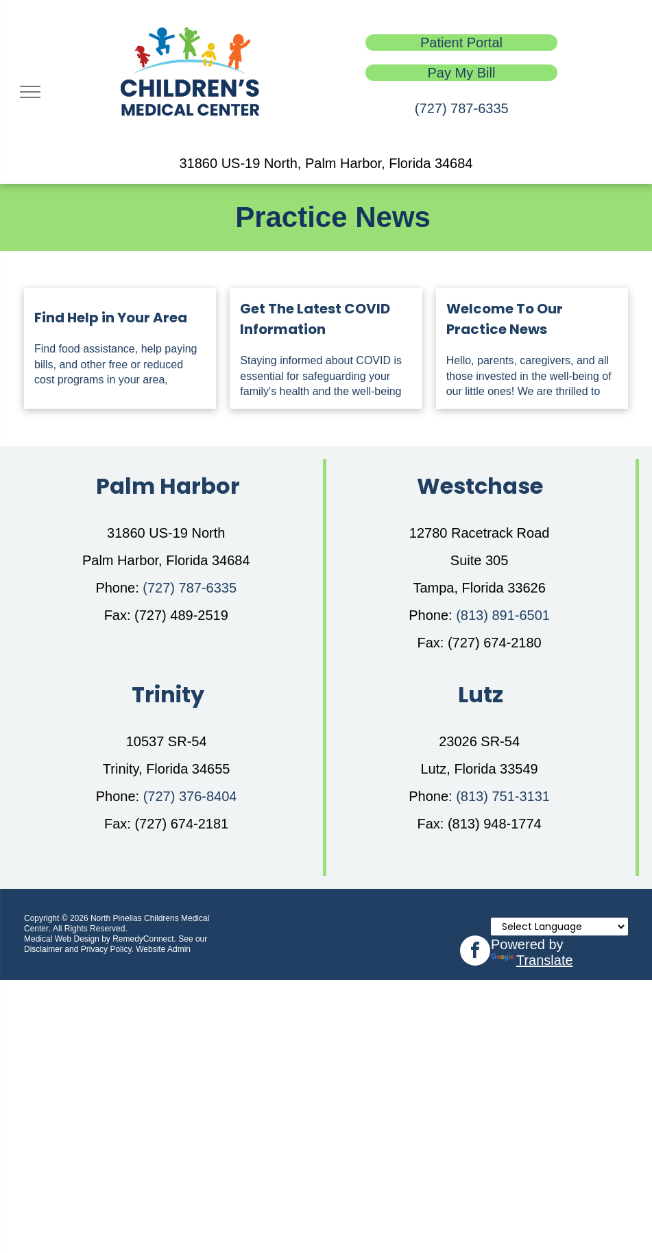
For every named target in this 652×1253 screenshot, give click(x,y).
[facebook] (475, 952)
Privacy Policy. (107, 949)
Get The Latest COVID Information (315, 319)
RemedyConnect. (144, 939)
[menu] (30, 92)
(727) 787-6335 (462, 108)
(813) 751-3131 (503, 796)
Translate (532, 960)
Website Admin (163, 949)
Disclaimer (43, 949)
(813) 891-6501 (503, 615)
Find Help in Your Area (110, 317)
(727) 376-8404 (190, 796)
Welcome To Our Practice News (504, 319)
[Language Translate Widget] (559, 926)
